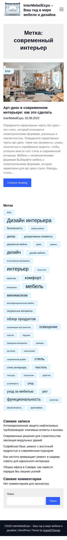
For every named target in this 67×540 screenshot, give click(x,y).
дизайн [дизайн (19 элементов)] (14, 252)
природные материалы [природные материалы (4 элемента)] (17, 343)
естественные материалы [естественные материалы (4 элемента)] (18, 261)
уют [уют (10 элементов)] (45, 391)
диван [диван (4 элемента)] (38, 244)
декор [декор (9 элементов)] (11, 236)
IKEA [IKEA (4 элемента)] (9, 212)
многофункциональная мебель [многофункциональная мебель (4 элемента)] (20, 303)
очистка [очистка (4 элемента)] (10, 335)
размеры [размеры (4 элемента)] (40, 343)
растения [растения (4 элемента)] (11, 351)
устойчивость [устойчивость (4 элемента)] (13, 384)
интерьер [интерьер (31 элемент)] (18, 269)
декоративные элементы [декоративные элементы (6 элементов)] (38, 236)
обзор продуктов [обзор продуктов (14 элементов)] (21, 319)
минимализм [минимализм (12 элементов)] (17, 295)
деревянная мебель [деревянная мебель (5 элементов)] (17, 244)
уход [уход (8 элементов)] (31, 383)
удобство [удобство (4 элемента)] (47, 375)
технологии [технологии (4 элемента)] (29, 375)
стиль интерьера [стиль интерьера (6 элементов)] (16, 367)
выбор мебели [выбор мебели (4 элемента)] (37, 228)
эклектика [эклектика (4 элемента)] (53, 400)
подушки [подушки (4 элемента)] (26, 335)
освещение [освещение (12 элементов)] (48, 327)
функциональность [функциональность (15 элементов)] (24, 399)
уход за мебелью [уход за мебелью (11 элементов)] (20, 391)
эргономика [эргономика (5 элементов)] (36, 408)
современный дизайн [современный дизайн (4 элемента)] (16, 359)
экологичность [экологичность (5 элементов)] (14, 408)
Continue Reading (17, 182)
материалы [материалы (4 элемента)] (12, 287)
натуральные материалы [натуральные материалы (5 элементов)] (20, 311)
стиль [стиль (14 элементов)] (39, 359)
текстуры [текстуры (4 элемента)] (11, 375)
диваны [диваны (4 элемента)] (53, 244)
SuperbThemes (51, 530)
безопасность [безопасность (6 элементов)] (15, 228)
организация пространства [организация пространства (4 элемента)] (19, 327)
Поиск (10, 494)
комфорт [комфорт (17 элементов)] (33, 277)
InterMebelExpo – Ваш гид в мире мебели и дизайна (40, 10)
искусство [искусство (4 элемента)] (42, 270)
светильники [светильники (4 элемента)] (29, 351)
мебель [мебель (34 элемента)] (34, 286)
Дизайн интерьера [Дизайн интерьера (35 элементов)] (29, 220)
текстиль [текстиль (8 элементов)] (41, 367)
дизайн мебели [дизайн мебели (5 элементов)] (37, 253)
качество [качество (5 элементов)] (11, 278)
